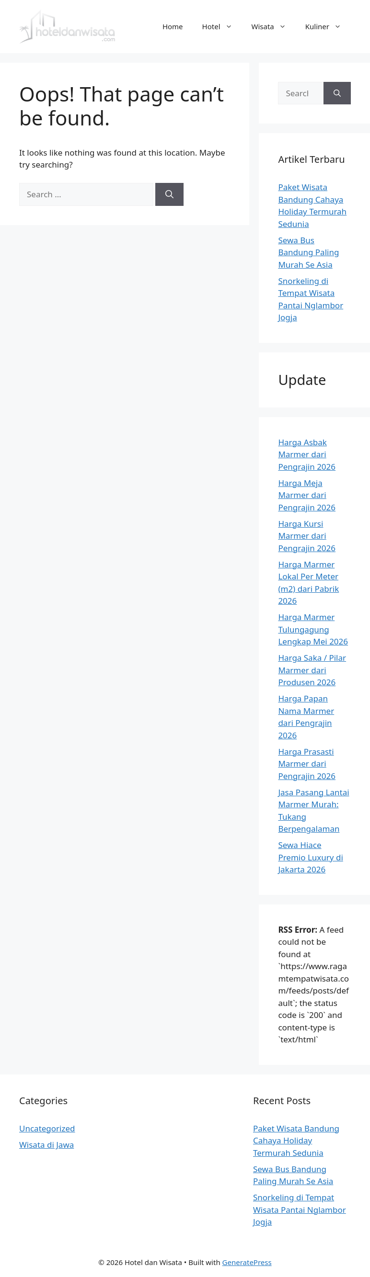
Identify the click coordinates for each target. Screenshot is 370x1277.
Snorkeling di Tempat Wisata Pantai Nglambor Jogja (299, 1209)
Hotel (222, 26)
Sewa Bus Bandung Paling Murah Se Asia (308, 252)
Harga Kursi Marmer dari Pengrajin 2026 (306, 536)
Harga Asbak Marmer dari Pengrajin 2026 (306, 454)
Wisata (274, 26)
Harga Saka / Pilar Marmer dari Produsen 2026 (312, 670)
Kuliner (328, 26)
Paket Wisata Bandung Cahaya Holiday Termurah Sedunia (296, 1140)
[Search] (169, 194)
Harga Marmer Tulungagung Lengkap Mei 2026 (313, 629)
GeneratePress (247, 1262)
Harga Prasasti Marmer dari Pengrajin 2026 (306, 763)
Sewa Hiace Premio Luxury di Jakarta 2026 (310, 857)
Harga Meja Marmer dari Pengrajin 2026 (306, 495)
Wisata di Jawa (46, 1144)
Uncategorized (47, 1128)
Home (172, 26)
